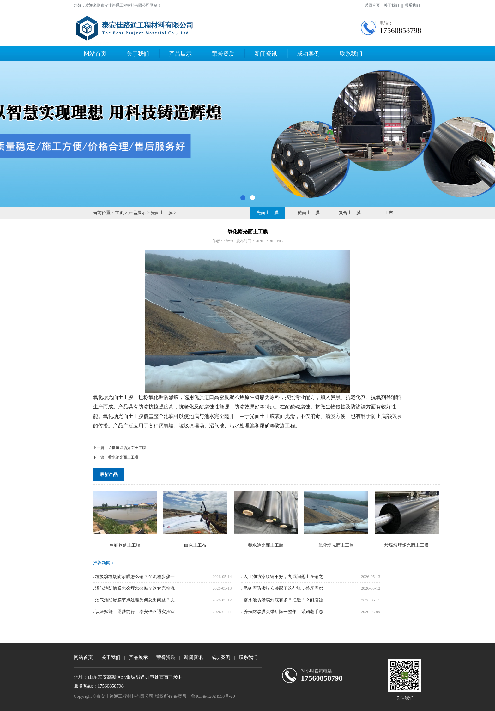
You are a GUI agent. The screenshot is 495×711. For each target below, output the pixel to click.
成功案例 (308, 54)
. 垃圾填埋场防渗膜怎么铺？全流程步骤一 (134, 576)
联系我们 (412, 5)
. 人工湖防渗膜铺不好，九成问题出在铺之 (282, 576)
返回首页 (372, 5)
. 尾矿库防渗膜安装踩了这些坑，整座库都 (282, 588)
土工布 (386, 212)
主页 (119, 212)
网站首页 (95, 54)
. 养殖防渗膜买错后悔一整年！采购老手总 (282, 611)
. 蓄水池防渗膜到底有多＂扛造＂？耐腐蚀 (282, 600)
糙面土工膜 (309, 212)
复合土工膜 (350, 212)
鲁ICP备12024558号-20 (213, 696)
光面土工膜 (162, 212)
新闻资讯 (265, 54)
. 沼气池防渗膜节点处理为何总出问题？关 (134, 600)
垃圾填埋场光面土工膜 (127, 448)
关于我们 (391, 5)
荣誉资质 (223, 54)
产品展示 (180, 54)
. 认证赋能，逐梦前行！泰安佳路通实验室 (134, 611)
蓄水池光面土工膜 (123, 457)
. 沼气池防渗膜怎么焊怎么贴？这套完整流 (134, 588)
